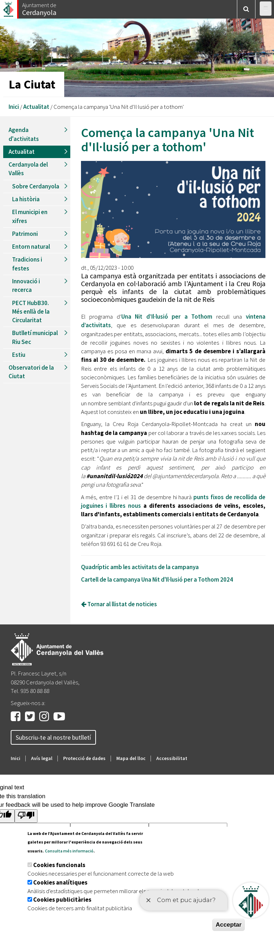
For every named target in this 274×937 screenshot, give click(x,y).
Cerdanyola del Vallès (28, 169)
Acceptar (228, 924)
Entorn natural (31, 246)
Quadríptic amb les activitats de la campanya (140, 567)
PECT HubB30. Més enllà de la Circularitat (31, 311)
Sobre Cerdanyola (35, 186)
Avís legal (41, 758)
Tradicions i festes (27, 263)
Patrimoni (25, 234)
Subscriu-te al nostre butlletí (53, 737)
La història (26, 199)
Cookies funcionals (59, 865)
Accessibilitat (171, 758)
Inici (14, 107)
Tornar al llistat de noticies (119, 604)
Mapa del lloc (131, 758)
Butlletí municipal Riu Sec (35, 337)
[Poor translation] (26, 815)
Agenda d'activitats (24, 134)
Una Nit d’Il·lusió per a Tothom (167, 316)
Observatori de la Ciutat (31, 372)
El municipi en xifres (29, 216)
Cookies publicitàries (62, 899)
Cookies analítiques (60, 882)
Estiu (18, 355)
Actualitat (36, 107)
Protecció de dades (84, 758)
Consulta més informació (69, 851)
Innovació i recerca (26, 285)
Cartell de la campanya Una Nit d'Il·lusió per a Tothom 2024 (157, 579)
